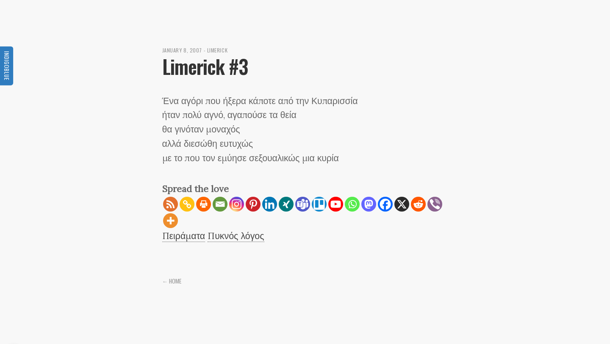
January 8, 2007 (182, 50)
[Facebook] (385, 204)
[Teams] (302, 204)
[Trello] (319, 204)
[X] (401, 204)
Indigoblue (7, 65)
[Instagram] (236, 204)
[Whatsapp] (352, 204)
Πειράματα (183, 236)
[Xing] (286, 204)
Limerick (217, 50)
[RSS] (170, 204)
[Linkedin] (269, 204)
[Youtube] (335, 204)
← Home (172, 281)
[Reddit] (418, 204)
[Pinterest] (253, 204)
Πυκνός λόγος (236, 236)
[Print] (203, 204)
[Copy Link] (187, 204)
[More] (170, 220)
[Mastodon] (368, 204)
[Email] (220, 204)
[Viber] (434, 204)
